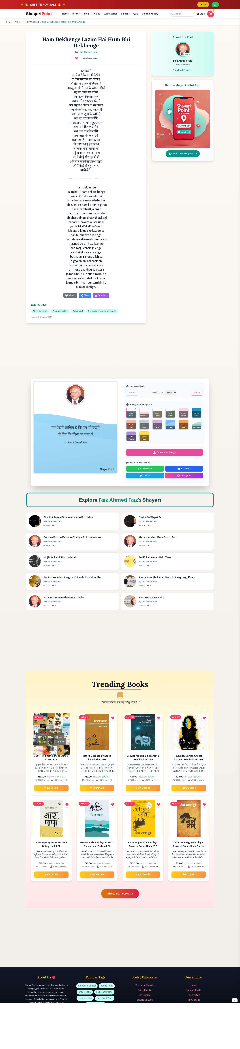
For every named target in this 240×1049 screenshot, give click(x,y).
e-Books (125, 14)
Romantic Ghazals (144, 985)
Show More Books (120, 893)
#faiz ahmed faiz (60, 311)
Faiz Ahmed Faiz (32, 22)
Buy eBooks (194, 1000)
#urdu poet (78, 311)
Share (85, 295)
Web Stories (110, 14)
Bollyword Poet (105, 998)
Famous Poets (193, 990)
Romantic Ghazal (87, 986)
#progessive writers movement (102, 311)
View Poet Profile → (182, 70)
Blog (86, 14)
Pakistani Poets (104, 992)
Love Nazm (144, 995)
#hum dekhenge (40, 311)
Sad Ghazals (144, 990)
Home (65, 14)
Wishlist (70, 295)
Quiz (135, 14)
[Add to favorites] (67, 718)
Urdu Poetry (85, 992)
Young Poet (107, 986)
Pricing (96, 14)
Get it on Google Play (183, 154)
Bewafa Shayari (145, 1000)
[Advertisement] (86, 349)
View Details (51, 788)
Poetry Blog (194, 995)
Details (203, 4)
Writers (76, 14)
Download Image (164, 452)
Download (101, 295)
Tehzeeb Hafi (85, 998)
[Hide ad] (235, 1000)
